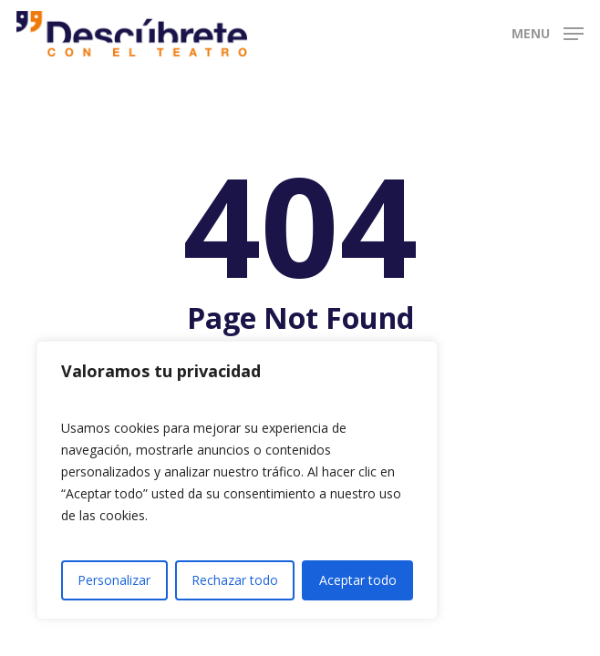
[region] (237, 480)
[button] (548, 32)
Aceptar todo (358, 580)
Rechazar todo (234, 580)
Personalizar (114, 580)
